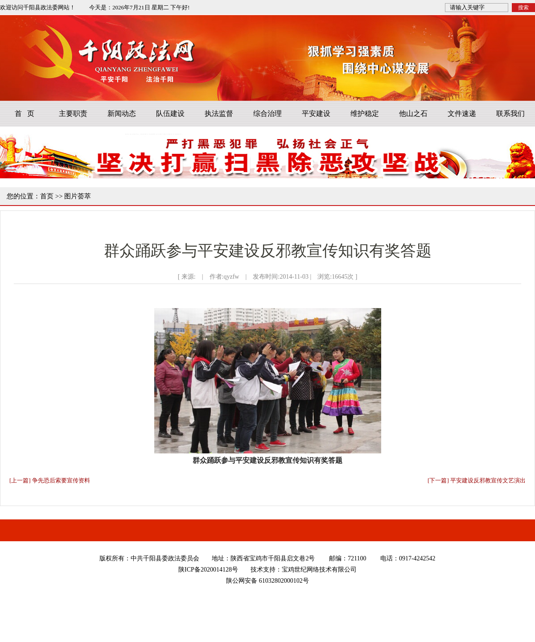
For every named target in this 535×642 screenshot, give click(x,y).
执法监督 (219, 113)
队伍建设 (170, 113)
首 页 (24, 113)
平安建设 (316, 113)
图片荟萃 (77, 196)
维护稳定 (364, 113)
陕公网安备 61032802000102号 (267, 580)
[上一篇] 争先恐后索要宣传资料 (49, 480)
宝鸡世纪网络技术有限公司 (319, 569)
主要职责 (73, 113)
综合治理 (267, 113)
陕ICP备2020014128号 (208, 569)
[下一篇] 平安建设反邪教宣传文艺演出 (477, 480)
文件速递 (462, 113)
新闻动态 (121, 113)
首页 (47, 196)
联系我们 (510, 113)
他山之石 (413, 113)
